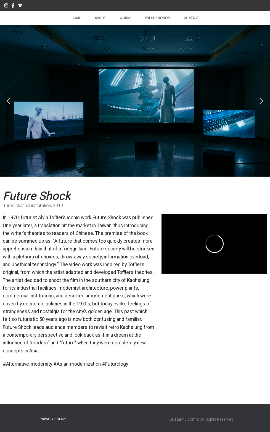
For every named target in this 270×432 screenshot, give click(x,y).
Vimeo (20, 6)
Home (76, 17)
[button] (8, 100)
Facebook (13, 6)
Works (125, 17)
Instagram (6, 6)
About (100, 17)
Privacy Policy (53, 419)
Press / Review (157, 17)
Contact (191, 17)
